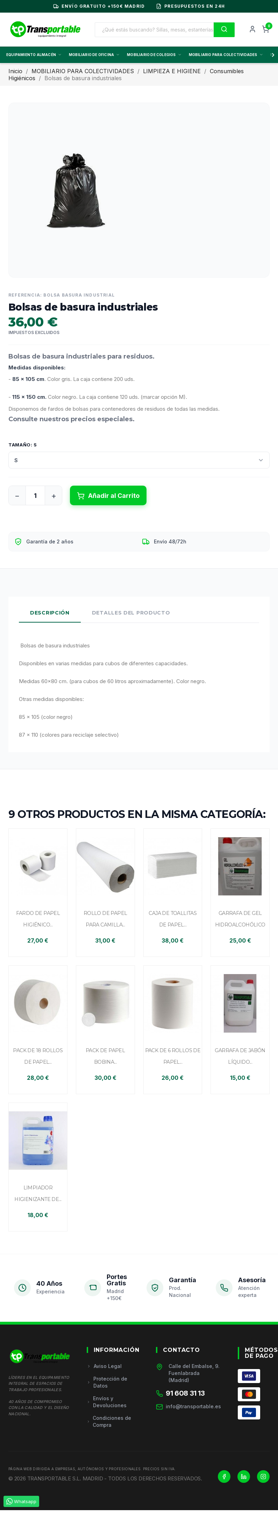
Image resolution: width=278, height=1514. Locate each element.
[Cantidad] (35, 495)
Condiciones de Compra (109, 1421)
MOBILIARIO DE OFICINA (94, 55)
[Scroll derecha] (271, 55)
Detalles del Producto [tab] (131, 613)
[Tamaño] (139, 460)
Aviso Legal (104, 1366)
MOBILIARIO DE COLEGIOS (154, 55)
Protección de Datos (107, 1382)
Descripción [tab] (50, 613)
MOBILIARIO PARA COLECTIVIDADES (226, 55)
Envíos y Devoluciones (107, 1401)
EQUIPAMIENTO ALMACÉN (34, 55)
